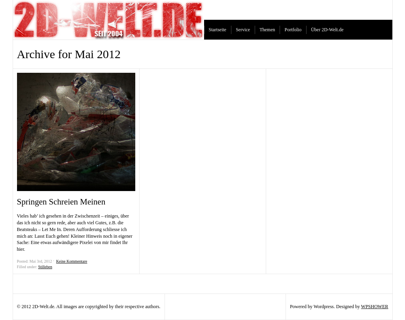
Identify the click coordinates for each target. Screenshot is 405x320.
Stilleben (45, 267)
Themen (267, 29)
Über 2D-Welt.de (327, 29)
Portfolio (292, 29)
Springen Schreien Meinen (61, 201)
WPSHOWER (374, 306)
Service (243, 29)
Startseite (218, 29)
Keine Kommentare (71, 261)
